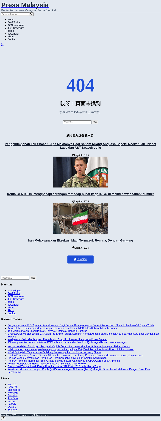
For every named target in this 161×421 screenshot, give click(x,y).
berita (11, 31)
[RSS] (2, 44)
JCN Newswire (16, 28)
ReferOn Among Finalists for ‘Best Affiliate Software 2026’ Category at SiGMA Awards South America (64, 360)
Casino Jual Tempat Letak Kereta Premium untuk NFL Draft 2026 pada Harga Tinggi (54, 366)
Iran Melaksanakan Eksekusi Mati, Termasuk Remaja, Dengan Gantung (80, 240)
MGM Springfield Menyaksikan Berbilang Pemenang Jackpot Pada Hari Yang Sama (54, 352)
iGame (11, 36)
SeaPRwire (14, 22)
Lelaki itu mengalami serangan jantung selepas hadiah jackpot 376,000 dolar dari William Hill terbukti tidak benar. (70, 349)
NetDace (12, 401)
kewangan (13, 33)
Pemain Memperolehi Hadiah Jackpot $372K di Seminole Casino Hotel (47, 363)
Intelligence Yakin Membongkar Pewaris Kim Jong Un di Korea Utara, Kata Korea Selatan (57, 339)
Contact (12, 39)
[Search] (31, 14)
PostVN (12, 404)
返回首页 (80, 259)
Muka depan (14, 290)
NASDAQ (13, 387)
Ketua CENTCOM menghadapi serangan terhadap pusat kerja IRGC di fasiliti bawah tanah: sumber (80, 194)
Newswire (13, 392)
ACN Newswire (16, 25)
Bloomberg (14, 389)
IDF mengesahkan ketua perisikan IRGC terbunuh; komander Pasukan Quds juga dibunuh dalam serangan (67, 342)
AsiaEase (13, 398)
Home (11, 19)
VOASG (12, 406)
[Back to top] (3, 418)
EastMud (12, 395)
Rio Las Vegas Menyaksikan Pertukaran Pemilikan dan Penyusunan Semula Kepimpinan (57, 358)
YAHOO (12, 384)
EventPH (12, 409)
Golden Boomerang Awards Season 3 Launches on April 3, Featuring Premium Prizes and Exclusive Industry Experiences (75, 355)
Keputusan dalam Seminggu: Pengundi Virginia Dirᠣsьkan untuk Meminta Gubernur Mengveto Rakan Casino (69, 346)
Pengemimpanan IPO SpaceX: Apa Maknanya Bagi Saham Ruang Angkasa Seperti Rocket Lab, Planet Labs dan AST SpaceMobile (80, 145)
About (11, 310)
